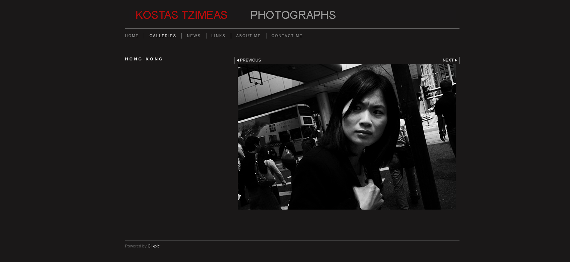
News (194, 36)
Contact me (287, 36)
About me (248, 36)
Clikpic (154, 246)
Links (219, 36)
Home (132, 36)
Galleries (162, 36)
